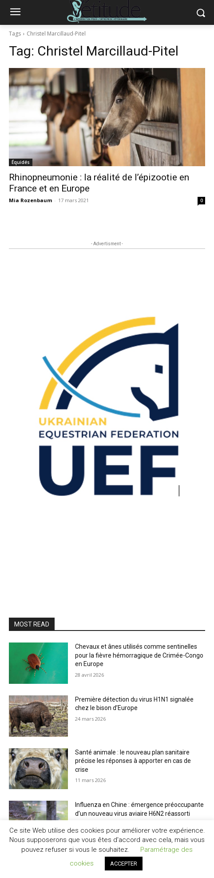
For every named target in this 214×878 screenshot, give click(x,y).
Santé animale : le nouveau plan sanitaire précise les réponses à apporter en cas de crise (133, 761)
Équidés (21, 162)
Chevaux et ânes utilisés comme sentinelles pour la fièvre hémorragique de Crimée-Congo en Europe (139, 655)
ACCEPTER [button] (123, 863)
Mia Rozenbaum (30, 200)
